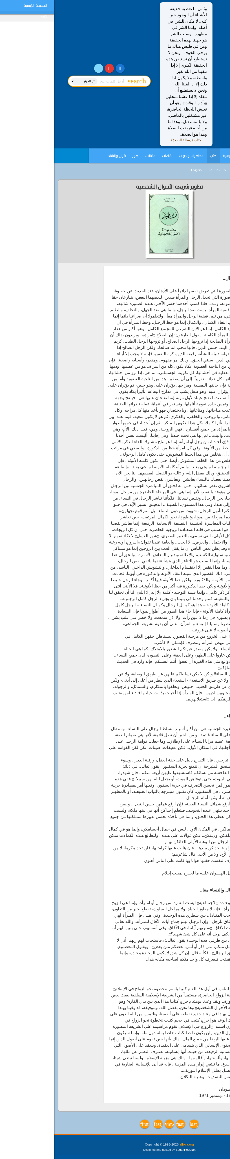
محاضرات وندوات (137, 155)
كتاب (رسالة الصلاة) (132, 140)
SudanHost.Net (131, 1149)
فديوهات (185, 170)
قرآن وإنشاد (62, 155)
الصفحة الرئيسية (180, 155)
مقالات (96, 155)
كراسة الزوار (163, 170)
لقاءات (113, 155)
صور (81, 155)
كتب (159, 155)
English (142, 170)
